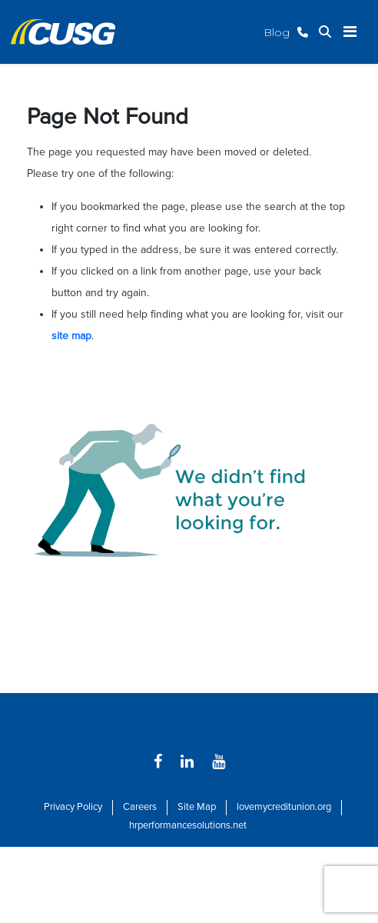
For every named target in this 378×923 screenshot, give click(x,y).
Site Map (196, 807)
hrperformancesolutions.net (188, 825)
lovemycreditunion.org (284, 807)
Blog (277, 32)
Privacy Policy (73, 807)
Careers (140, 807)
